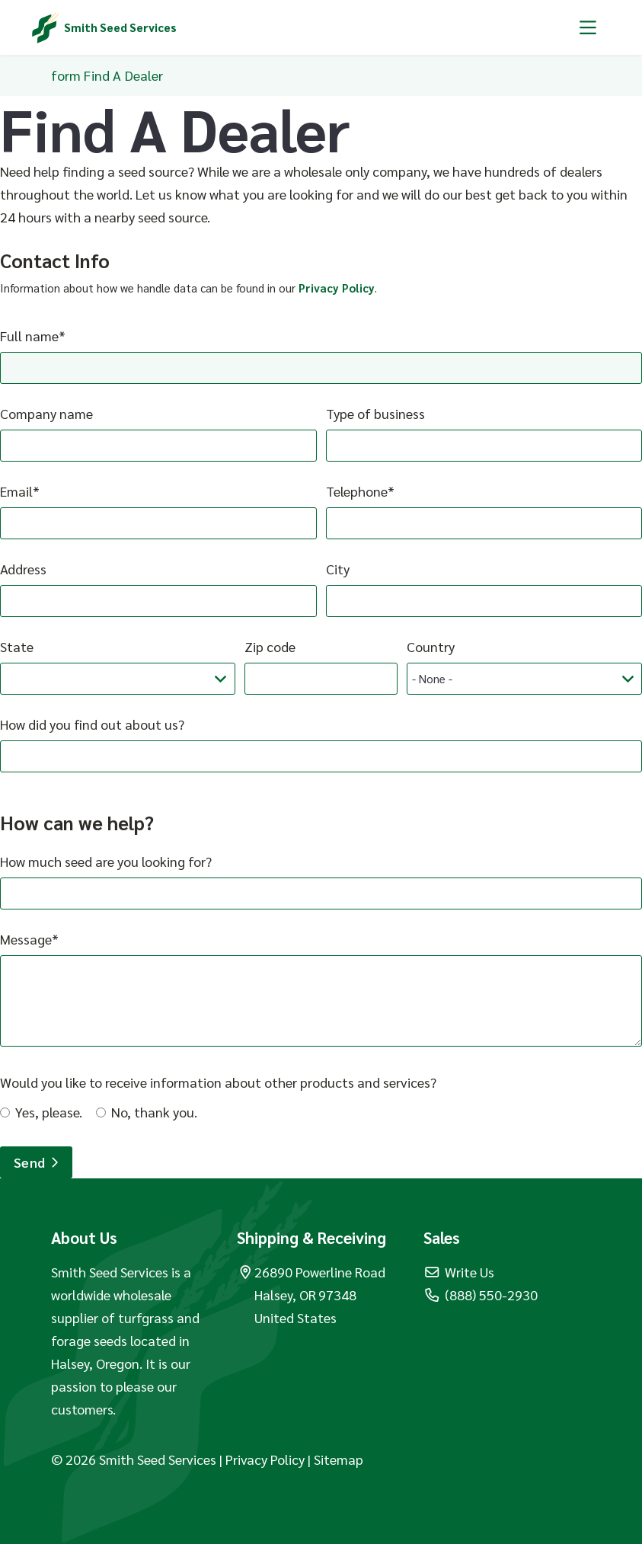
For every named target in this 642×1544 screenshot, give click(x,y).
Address (23, 568)
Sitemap (338, 1459)
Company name (46, 413)
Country (431, 646)
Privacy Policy (337, 287)
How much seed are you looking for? (106, 861)
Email (16, 491)
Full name (29, 335)
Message (26, 939)
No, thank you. (154, 1111)
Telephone (357, 491)
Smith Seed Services (120, 27)
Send (36, 1162)
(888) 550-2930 (480, 1294)
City (338, 568)
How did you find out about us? (92, 724)
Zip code (269, 646)
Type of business (375, 413)
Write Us (459, 1271)
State (17, 646)
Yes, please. (48, 1111)
